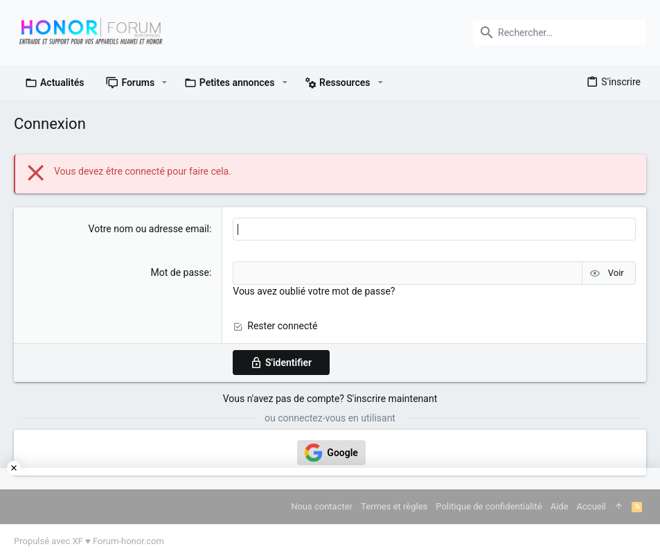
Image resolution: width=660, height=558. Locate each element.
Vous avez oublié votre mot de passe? (314, 291)
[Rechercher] (559, 32)
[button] (164, 82)
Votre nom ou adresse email (149, 228)
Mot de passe (179, 272)
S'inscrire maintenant (391, 398)
